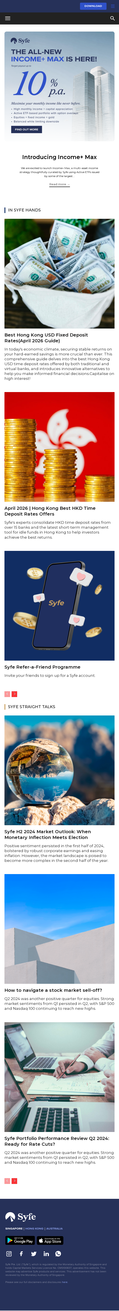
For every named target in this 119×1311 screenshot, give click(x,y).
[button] (112, 6)
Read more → (59, 184)
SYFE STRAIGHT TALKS (31, 706)
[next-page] (14, 694)
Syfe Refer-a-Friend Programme (42, 667)
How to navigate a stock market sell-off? (53, 990)
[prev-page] (7, 694)
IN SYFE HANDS (24, 210)
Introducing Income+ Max (59, 157)
